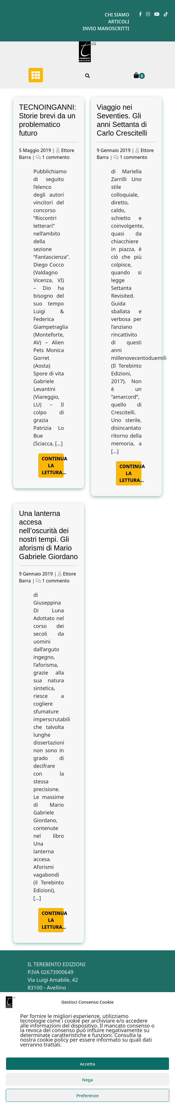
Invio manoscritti (106, 28)
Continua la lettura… (53, 465)
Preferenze (87, 1095)
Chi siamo (117, 15)
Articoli (118, 21)
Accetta (87, 1064)
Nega (87, 1080)
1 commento (56, 157)
